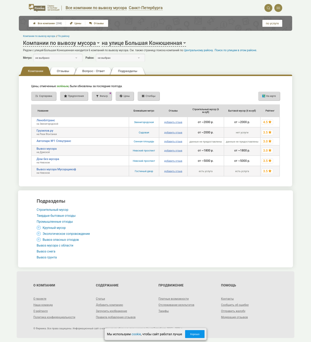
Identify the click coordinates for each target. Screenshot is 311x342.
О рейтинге (40, 311)
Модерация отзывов (234, 317)
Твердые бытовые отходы (56, 216)
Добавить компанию (109, 304)
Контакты (227, 298)
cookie (136, 334)
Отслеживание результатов (176, 304)
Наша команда (43, 304)
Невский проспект (144, 150)
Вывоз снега (46, 251)
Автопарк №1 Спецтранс (53, 141)
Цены (75, 23)
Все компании (47, 23)
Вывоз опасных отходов (61, 240)
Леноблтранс (45, 120)
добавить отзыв (173, 122)
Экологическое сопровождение (66, 234)
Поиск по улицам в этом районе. (236, 50)
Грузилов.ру (44, 130)
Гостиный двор (144, 171)
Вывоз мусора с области (55, 245)
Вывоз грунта (47, 257)
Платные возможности (173, 298)
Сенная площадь (144, 141)
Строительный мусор (52, 210)
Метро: (27, 57)
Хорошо (195, 334)
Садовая (144, 132)
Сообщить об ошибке (235, 304)
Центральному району (198, 50)
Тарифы (163, 311)
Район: (89, 57)
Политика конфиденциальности (54, 317)
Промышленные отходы (55, 222)
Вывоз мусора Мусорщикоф (56, 169)
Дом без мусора (47, 159)
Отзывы (96, 23)
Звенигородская (144, 122)
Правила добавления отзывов (116, 317)
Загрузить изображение (111, 311)
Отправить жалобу (233, 311)
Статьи (100, 298)
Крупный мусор (54, 228)
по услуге (272, 23)
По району (64, 36)
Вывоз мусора (46, 148)
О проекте (39, 298)
